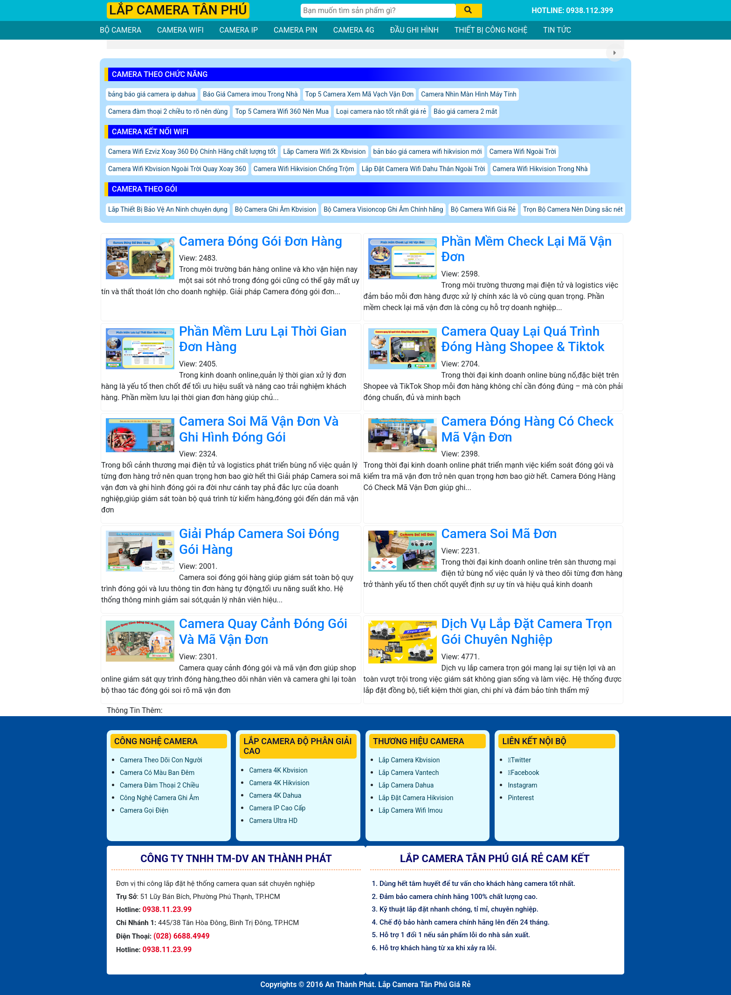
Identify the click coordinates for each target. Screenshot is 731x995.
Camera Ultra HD (273, 820)
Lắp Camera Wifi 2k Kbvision (324, 151)
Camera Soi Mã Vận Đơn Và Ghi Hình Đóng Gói (259, 429)
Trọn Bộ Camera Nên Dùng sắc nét (573, 209)
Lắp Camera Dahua (406, 785)
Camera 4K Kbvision (278, 770)
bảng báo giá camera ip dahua (151, 94)
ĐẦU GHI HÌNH (414, 30)
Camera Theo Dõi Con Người (161, 760)
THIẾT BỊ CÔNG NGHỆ (491, 30)
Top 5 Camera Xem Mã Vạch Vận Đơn (359, 94)
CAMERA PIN (295, 30)
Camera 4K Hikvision (279, 783)
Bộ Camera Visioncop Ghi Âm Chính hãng (383, 209)
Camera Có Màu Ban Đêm (157, 772)
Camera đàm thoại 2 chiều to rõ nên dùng (168, 111)
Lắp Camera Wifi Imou (410, 810)
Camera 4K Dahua (275, 795)
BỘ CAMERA (120, 30)
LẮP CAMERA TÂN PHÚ (178, 10)
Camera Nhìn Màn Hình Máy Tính (469, 94)
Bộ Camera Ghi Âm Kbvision (275, 209)
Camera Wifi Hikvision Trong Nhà (540, 169)
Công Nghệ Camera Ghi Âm (159, 798)
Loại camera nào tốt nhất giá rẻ (381, 111)
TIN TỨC (557, 30)
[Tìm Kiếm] (378, 11)
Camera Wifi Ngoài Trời (523, 151)
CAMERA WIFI (180, 30)
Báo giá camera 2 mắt (465, 111)
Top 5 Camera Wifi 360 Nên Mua (282, 111)
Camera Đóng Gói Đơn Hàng (260, 241)
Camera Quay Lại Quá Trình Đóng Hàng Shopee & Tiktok (523, 339)
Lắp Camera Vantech (409, 772)
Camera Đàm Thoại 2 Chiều (159, 785)
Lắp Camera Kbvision (409, 760)
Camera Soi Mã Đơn (499, 533)
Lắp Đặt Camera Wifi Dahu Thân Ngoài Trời (423, 169)
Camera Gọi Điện (144, 810)
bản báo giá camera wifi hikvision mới (427, 151)
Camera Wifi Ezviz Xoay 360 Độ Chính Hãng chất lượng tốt (192, 151)
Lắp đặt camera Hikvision (416, 798)
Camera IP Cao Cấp (277, 808)
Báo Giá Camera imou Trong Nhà (250, 94)
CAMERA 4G (353, 30)
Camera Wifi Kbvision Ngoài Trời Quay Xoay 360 (177, 169)
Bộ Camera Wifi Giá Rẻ (483, 209)
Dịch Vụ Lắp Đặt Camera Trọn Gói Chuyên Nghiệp (526, 631)
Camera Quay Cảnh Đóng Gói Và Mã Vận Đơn (263, 631)
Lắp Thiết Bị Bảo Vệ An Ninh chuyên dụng (168, 209)
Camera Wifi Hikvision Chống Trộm (304, 169)
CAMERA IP (239, 30)
